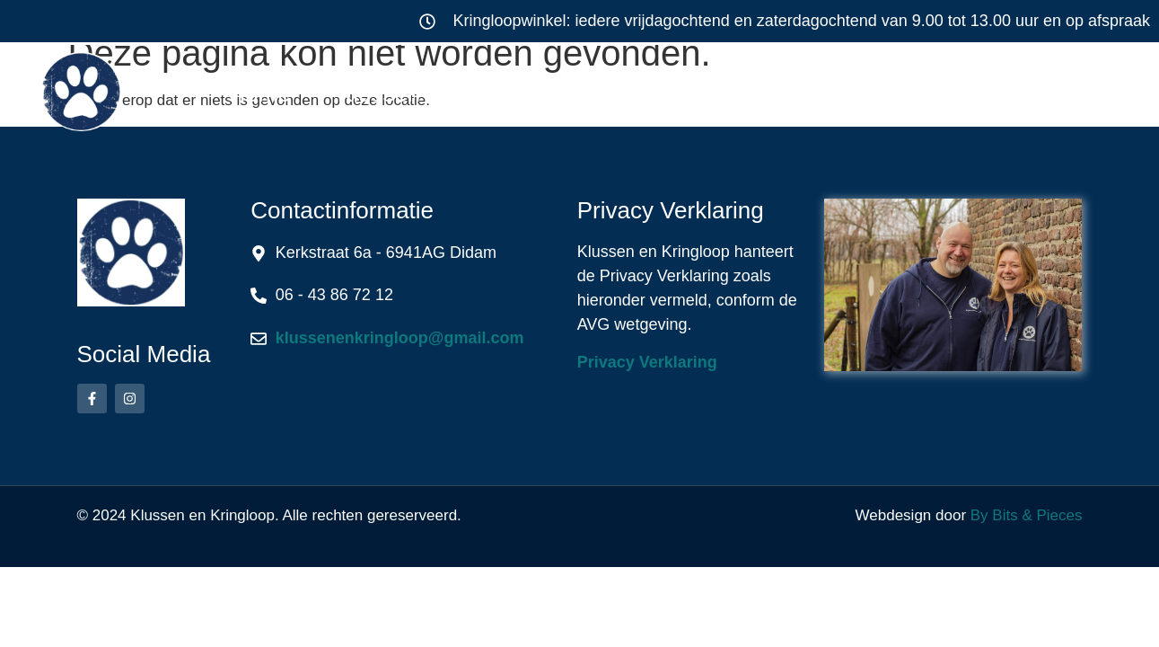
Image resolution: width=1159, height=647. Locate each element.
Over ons (893, 93)
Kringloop (564, 93)
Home (259, 93)
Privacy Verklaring (647, 362)
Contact (1044, 93)
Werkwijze (730, 93)
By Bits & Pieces (1026, 515)
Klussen (395, 93)
